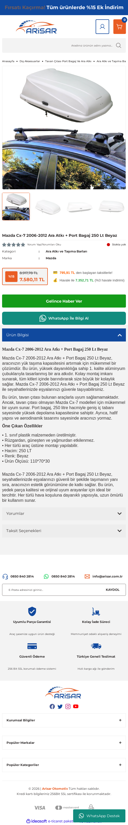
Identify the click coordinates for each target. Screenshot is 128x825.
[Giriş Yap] (102, 26)
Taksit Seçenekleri (23, 530)
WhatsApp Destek (99, 816)
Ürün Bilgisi (17, 334)
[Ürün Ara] (64, 45)
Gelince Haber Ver (64, 301)
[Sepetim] (119, 26)
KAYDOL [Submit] (112, 590)
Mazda (51, 258)
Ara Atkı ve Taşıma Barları (66, 251)
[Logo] (37, 27)
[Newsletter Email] (64, 590)
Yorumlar (15, 513)
